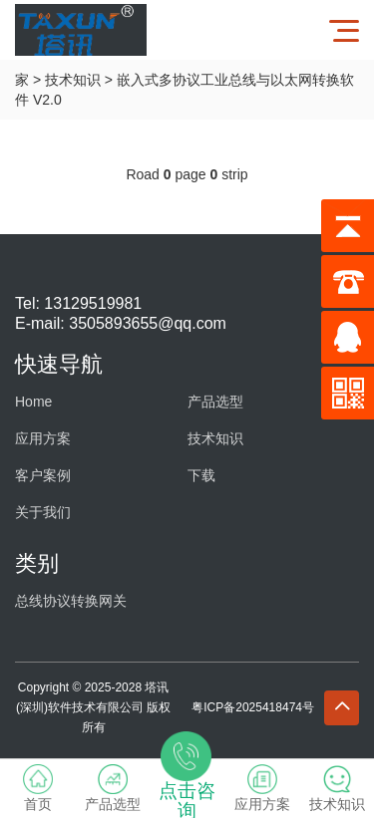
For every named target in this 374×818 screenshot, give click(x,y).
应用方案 (43, 438)
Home (33, 401)
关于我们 (43, 512)
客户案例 (43, 475)
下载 (201, 475)
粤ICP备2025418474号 (252, 707)
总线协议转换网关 (71, 601)
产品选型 (215, 401)
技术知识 (73, 80)
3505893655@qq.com (147, 323)
